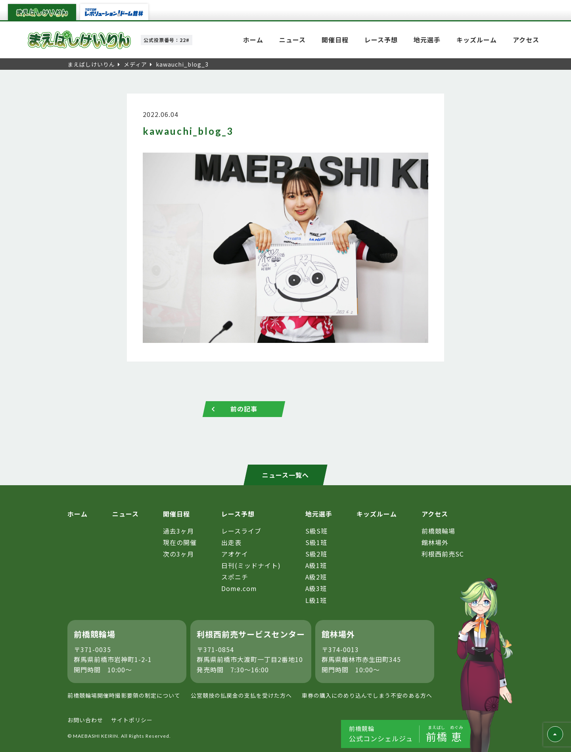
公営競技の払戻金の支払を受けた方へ (241, 695)
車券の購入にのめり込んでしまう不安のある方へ (367, 695)
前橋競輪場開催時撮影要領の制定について (123, 695)
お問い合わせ (85, 720)
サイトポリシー (132, 720)
